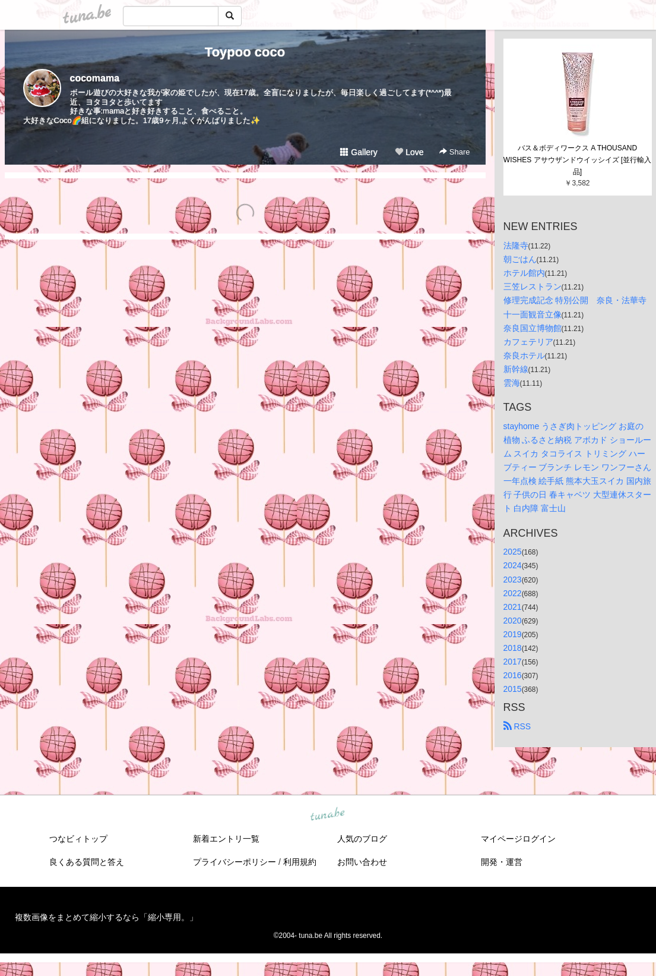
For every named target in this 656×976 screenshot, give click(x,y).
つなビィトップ (78, 838)
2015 (512, 689)
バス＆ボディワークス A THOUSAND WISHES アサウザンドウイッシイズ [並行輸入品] (577, 160)
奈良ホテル (524, 355)
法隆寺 (515, 245)
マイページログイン (518, 838)
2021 (512, 607)
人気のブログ (362, 838)
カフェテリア (528, 342)
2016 (512, 675)
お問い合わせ (362, 862)
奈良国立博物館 (532, 328)
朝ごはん (520, 259)
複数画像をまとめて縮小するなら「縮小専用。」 (106, 917)
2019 (512, 634)
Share (454, 151)
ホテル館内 (524, 273)
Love (409, 152)
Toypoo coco (245, 52)
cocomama (95, 78)
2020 (512, 620)
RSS (517, 726)
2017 (512, 661)
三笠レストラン (532, 286)
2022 (512, 593)
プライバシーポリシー (234, 862)
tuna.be (327, 815)
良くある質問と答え (86, 862)
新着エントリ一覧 (226, 838)
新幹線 (515, 369)
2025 (512, 551)
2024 (512, 565)
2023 (512, 579)
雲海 (511, 383)
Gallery (358, 152)
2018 (512, 648)
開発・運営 (501, 862)
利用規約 (299, 862)
